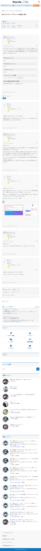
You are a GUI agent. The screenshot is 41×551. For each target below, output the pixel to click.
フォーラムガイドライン (10, 77)
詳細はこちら (36, 5)
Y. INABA (12, 418)
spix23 (11, 388)
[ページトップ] (38, 548)
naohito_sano (13, 403)
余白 (4, 98)
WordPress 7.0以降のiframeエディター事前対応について (22, 417)
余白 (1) (12, 295)
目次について (13, 402)
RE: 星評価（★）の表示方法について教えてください (21, 512)
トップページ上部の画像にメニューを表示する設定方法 (22, 394)
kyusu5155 (15, 310)
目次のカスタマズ (14, 387)
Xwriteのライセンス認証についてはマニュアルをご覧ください (17, 5)
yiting (11, 380)
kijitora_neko (12, 36)
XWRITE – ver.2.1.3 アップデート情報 (12, 198)
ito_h (11, 23)
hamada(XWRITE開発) (15, 446)
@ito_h (4, 145)
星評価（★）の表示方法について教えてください (20, 379)
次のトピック (15, 292)
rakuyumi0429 (13, 412)
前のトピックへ (7, 292)
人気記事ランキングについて (16, 424)
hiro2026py (12, 426)
